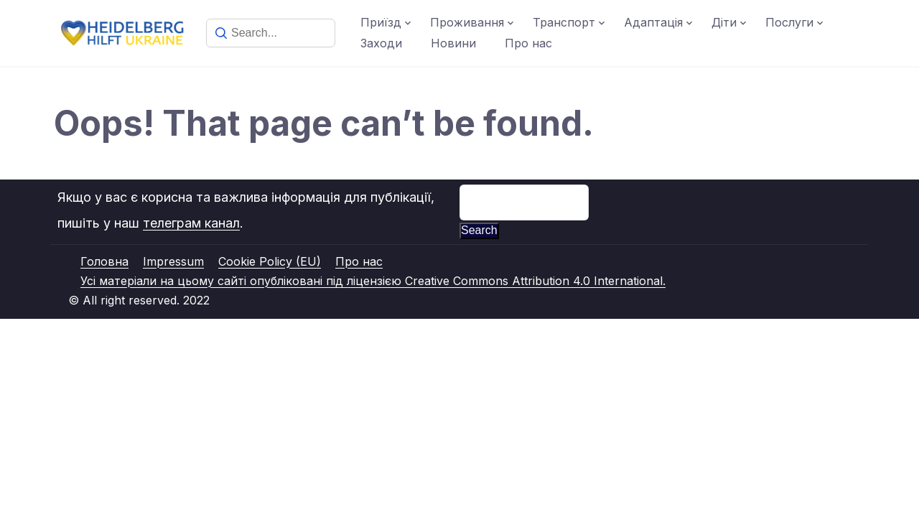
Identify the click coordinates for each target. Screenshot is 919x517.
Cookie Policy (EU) (269, 261)
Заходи (381, 43)
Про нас (528, 43)
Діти (724, 22)
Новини (453, 43)
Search (479, 230)
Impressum (173, 261)
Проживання (467, 22)
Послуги (789, 22)
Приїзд (380, 22)
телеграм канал (191, 222)
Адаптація (653, 22)
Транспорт (564, 22)
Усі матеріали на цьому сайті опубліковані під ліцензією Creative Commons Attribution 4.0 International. (373, 281)
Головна (104, 261)
